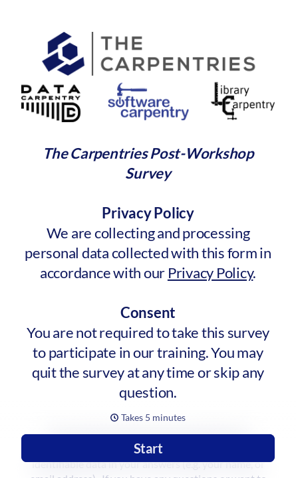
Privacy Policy (210, 272)
